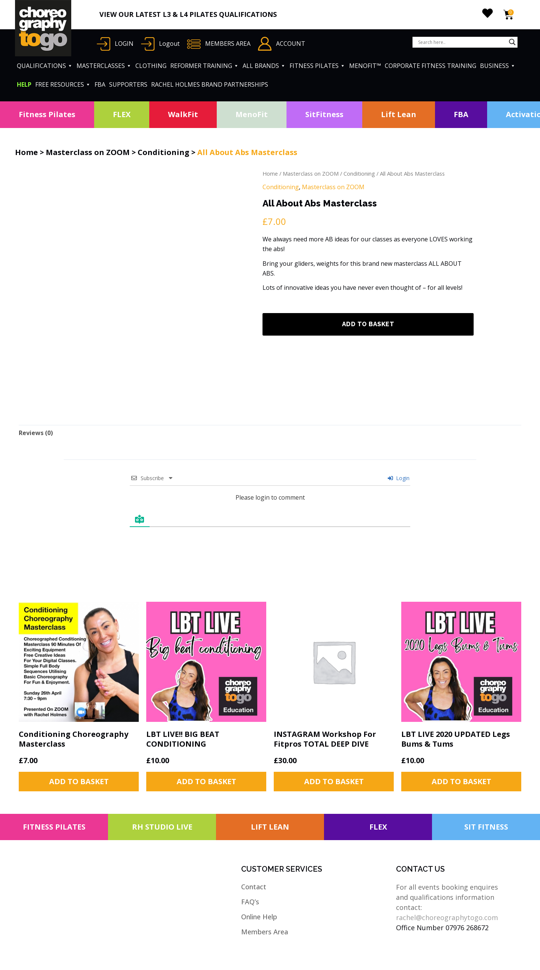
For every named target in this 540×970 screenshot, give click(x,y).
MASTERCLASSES (104, 65)
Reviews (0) (36, 433)
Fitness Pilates (47, 114)
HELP (24, 84)
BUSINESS (498, 65)
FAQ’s (250, 901)
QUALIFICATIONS (45, 65)
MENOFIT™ (365, 66)
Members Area (264, 931)
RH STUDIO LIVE (162, 827)
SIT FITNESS (486, 827)
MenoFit (252, 114)
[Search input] (461, 42)
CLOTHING (150, 66)
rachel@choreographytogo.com (447, 917)
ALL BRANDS (264, 65)
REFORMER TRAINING (204, 65)
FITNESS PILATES (317, 65)
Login (398, 478)
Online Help (259, 916)
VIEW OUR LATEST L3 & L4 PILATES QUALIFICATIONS (188, 14)
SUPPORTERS (128, 84)
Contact (253, 886)
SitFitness (324, 114)
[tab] (36, 433)
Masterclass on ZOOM (88, 152)
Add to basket (368, 324)
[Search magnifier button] (512, 42)
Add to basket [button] (79, 781)
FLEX (121, 114)
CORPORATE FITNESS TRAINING (430, 66)
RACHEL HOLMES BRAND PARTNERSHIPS (209, 84)
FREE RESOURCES (63, 84)
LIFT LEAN (270, 827)
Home (26, 152)
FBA (99, 84)
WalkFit (183, 114)
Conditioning (163, 152)
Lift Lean (398, 114)
